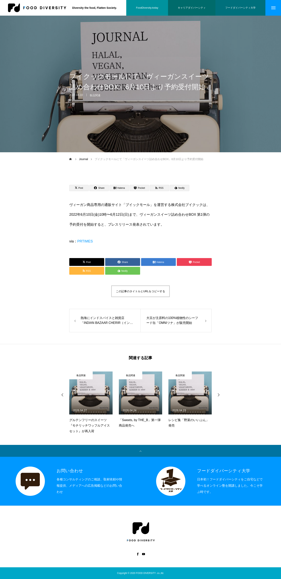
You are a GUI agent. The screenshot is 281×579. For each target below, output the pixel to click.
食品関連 (95, 97)
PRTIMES (85, 241)
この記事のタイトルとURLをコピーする (140, 291)
